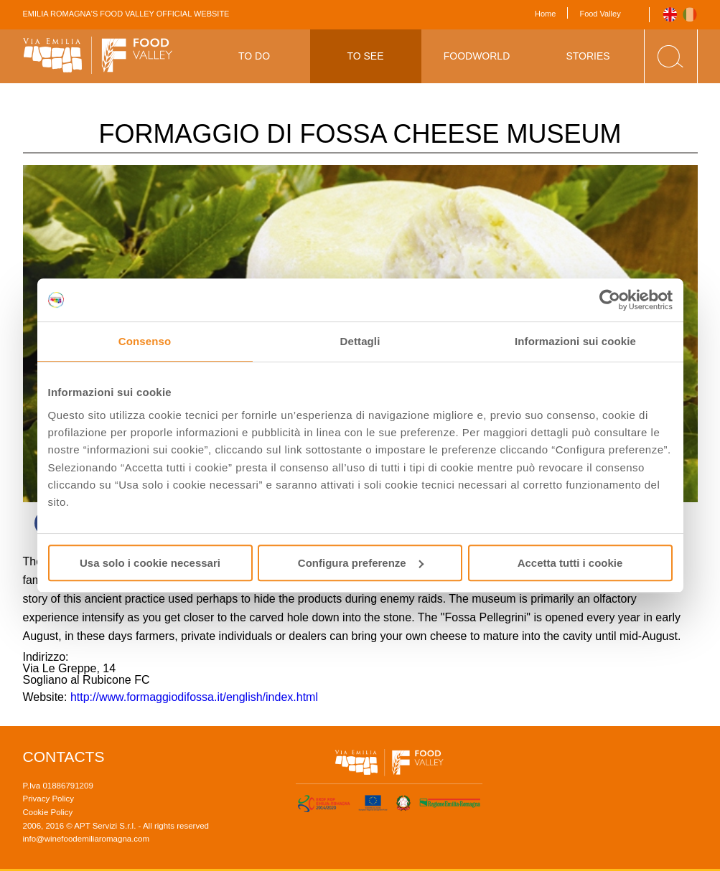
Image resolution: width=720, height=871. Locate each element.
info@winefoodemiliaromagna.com (86, 838)
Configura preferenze (361, 563)
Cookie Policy (48, 812)
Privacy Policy (49, 798)
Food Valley (599, 13)
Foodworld (477, 56)
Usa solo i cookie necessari (150, 563)
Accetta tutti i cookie (570, 563)
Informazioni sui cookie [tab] (575, 341)
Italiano (690, 14)
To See (365, 56)
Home (545, 13)
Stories (587, 56)
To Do (254, 56)
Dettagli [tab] (360, 341)
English (670, 14)
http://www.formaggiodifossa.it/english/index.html (194, 697)
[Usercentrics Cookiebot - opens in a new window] (610, 300)
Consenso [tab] (144, 341)
